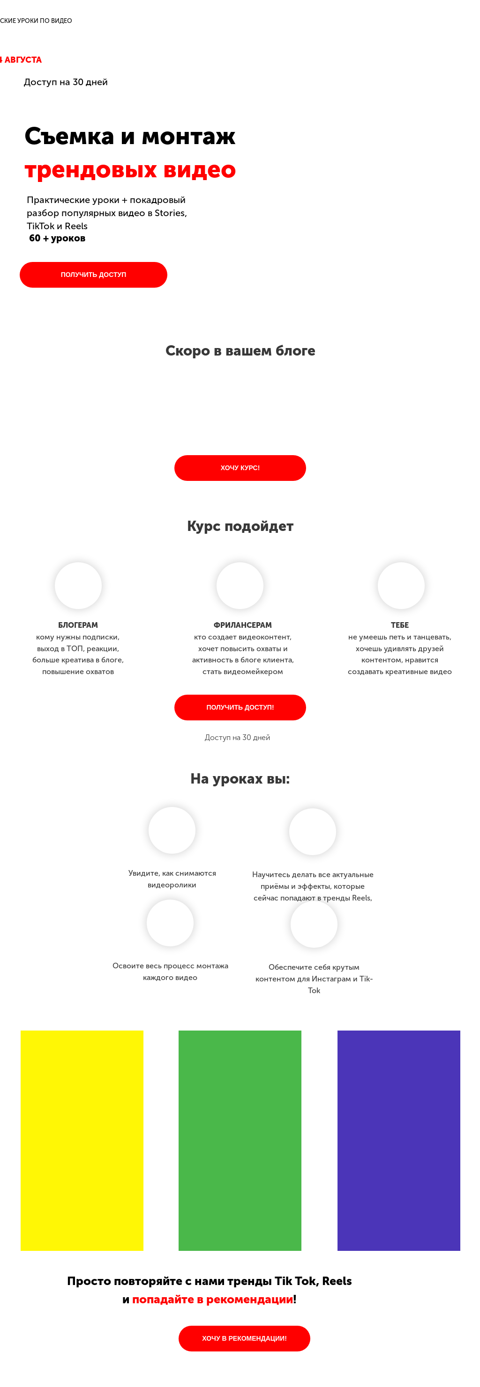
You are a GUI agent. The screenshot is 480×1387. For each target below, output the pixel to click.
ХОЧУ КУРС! (240, 468)
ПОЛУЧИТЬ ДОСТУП (94, 274)
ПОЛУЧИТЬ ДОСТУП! (240, 707)
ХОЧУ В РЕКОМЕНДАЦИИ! (244, 1338)
